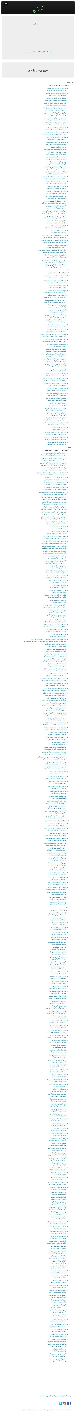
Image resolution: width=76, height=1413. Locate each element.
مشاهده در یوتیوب (38, 24)
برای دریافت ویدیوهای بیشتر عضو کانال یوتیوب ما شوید (55, 1396)
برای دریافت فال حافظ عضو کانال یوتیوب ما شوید (38, 51)
